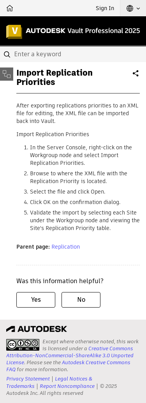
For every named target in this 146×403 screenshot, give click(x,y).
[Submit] (8, 54)
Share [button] (136, 76)
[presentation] (22, 345)
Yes (36, 299)
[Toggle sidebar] (6, 74)
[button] (133, 8)
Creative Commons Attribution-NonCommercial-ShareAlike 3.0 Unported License (70, 355)
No (81, 299)
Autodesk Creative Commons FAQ (68, 366)
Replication (65, 247)
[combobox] (73, 54)
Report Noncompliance (67, 386)
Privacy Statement (28, 378)
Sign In (105, 8)
